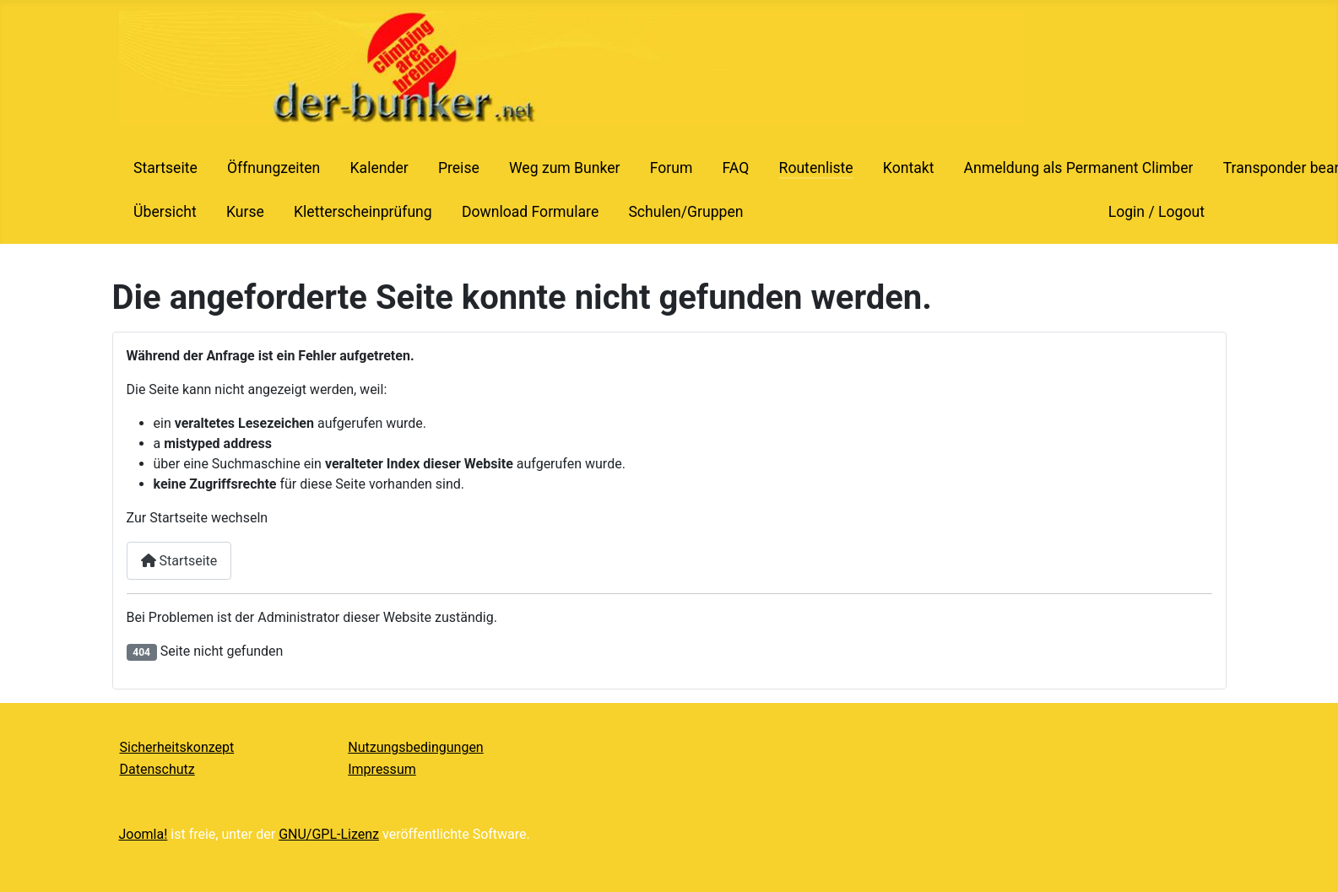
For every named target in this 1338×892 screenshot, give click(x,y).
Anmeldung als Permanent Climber (1079, 167)
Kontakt (908, 167)
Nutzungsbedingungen (415, 747)
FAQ (736, 167)
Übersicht (165, 211)
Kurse (245, 211)
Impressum (382, 769)
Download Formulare (530, 211)
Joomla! (143, 834)
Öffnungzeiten (273, 167)
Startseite (165, 167)
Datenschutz (157, 769)
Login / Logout (1156, 211)
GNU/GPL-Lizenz (329, 834)
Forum (671, 167)
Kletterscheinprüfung (363, 211)
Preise (458, 167)
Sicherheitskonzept (177, 747)
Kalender (379, 167)
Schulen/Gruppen (685, 211)
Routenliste (816, 167)
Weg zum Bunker (564, 167)
